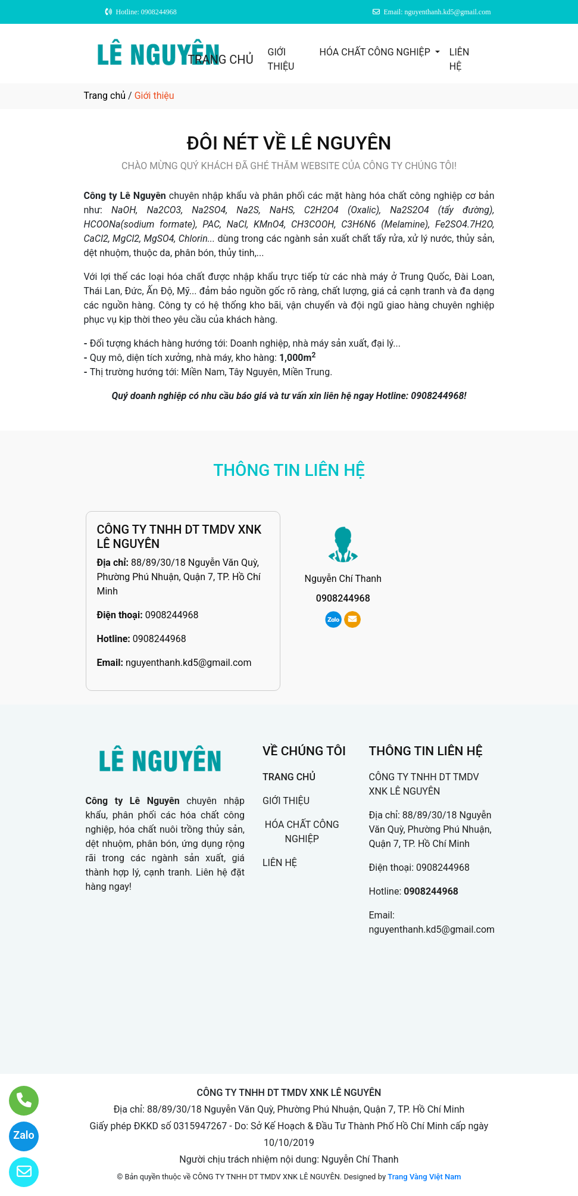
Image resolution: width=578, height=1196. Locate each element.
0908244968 (172, 615)
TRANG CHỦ (220, 59)
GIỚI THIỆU (281, 59)
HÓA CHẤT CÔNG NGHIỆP (376, 52)
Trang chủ (105, 95)
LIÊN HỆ (459, 59)
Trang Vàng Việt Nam (424, 1176)
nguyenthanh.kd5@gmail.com (189, 662)
